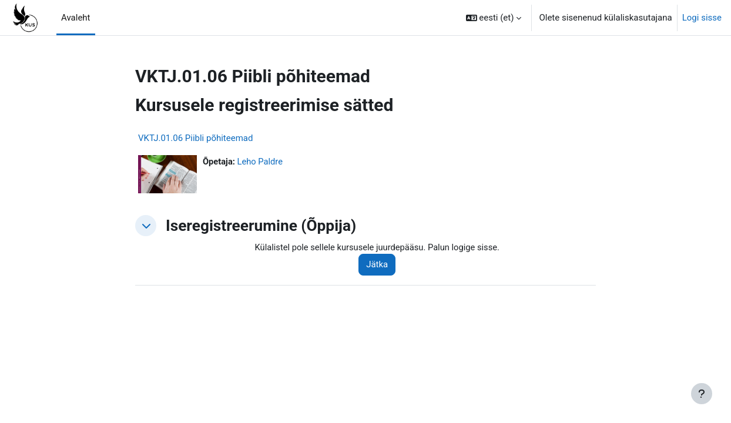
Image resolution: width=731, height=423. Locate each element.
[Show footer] (701, 393)
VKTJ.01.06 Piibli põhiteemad (195, 138)
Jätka (380, 265)
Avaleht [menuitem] (75, 17)
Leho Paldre (261, 161)
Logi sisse (702, 17)
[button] (493, 17)
